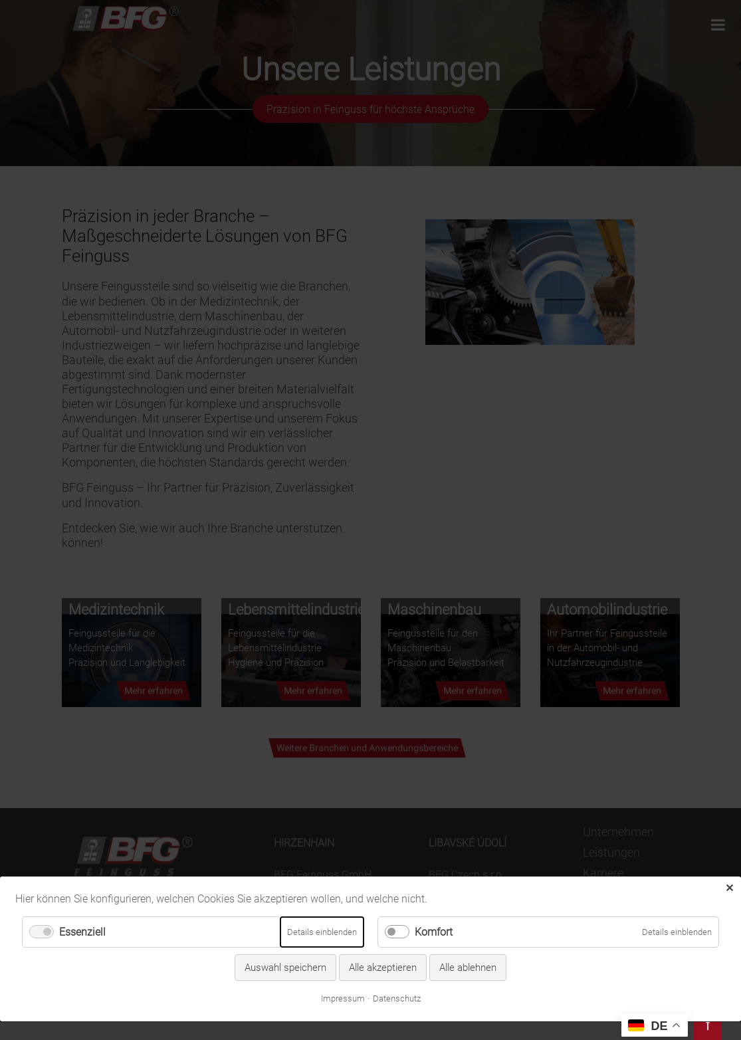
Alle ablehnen (467, 934)
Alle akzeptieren (383, 934)
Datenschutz (397, 965)
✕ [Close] (729, 853)
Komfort (434, 898)
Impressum (343, 965)
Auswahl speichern (285, 934)
